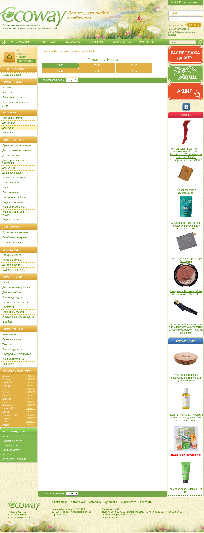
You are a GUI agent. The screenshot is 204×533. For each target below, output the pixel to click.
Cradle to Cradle (11, 450)
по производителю (53, 80)
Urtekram (7, 382)
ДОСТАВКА (96, 42)
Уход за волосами (12, 202)
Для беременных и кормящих (13, 161)
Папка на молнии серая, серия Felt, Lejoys (186, 260)
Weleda (6, 385)
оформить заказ (25, 60)
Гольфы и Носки (78, 51)
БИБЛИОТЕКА (121, 42)
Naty (4, 402)
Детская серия (10, 155)
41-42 (60, 70)
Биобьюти (7, 405)
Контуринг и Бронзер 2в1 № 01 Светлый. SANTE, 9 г (186, 293)
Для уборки (8, 127)
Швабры (7, 321)
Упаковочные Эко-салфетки (18, 316)
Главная (3, 42)
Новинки (185, 115)
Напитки (7, 92)
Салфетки (8, 307)
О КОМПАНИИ (20, 42)
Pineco (5, 424)
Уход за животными (13, 359)
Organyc (6, 395)
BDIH (5, 436)
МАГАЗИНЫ (72, 42)
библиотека (128, 502)
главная (47, 51)
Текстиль (7, 344)
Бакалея (7, 87)
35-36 (92, 51)
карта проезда (59, 514)
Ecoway (6, 379)
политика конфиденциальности (118, 514)
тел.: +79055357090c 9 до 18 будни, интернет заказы (182, 32)
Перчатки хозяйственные (16, 302)
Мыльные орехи (11, 74)
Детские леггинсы (12, 260)
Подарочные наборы (14, 197)
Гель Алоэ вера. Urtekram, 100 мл (186, 490)
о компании (59, 502)
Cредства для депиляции (16, 145)
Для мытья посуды (13, 118)
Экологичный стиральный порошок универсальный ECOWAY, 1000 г (186, 225)
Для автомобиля (11, 292)
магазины (95, 502)
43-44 (97, 70)
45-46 (134, 70)
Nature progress (11, 445)
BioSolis (6, 398)
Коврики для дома (12, 297)
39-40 (134, 65)
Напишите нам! (110, 509)
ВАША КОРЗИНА (22, 52)
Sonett (5, 421)
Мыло (5, 187)
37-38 (97, 65)
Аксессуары (9, 132)
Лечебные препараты (14, 237)
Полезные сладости (13, 97)
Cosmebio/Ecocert (12, 441)
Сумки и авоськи (11, 339)
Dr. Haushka (8, 408)
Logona (6, 418)
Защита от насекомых (14, 177)
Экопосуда (8, 363)
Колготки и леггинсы (13, 269)
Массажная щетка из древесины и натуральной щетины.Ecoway (186, 377)
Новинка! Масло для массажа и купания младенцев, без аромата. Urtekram (186, 417)
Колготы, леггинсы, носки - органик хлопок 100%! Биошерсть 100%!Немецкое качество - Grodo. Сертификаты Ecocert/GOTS (186, 154)
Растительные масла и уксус (15, 104)
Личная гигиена (11, 182)
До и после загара (12, 172)
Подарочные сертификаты (17, 354)
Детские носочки (11, 264)
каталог (30, 375)
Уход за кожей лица (13, 207)
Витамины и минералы (15, 232)
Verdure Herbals (10, 415)
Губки (5, 282)
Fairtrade (7, 454)
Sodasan (6, 375)
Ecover (5, 389)
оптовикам (78, 502)
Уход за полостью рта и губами (15, 213)
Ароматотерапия (11, 242)
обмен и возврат (110, 517)
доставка (111, 502)
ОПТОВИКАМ (47, 42)
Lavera (5, 411)
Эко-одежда (60, 51)
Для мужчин (9, 167)
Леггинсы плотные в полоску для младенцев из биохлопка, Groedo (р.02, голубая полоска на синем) (186, 328)
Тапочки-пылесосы (13, 312)
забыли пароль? (177, 25)
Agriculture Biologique (14, 459)
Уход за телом (10, 219)
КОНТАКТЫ (147, 42)
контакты (146, 502)
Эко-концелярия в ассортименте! (186, 191)
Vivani (5, 392)
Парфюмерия (10, 192)
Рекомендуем (186, 341)
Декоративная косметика (16, 150)
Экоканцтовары (11, 334)
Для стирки (8, 122)
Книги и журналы (12, 349)
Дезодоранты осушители (16, 287)
